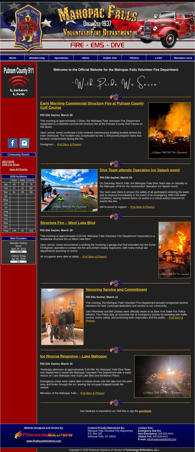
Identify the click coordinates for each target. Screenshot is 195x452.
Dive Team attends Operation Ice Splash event (140, 170)
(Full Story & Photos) (69, 144)
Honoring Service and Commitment (116, 290)
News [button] (85, 57)
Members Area (182, 57)
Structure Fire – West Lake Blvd (67, 223)
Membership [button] (36, 57)
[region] (97, 57)
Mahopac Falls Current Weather (18, 118)
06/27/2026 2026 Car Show (10, 163)
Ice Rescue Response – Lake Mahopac (73, 356)
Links (158, 57)
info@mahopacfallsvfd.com (161, 439)
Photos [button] (134, 57)
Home (12, 57)
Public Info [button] (110, 57)
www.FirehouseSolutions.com (44, 441)
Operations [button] (61, 57)
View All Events (18, 169)
